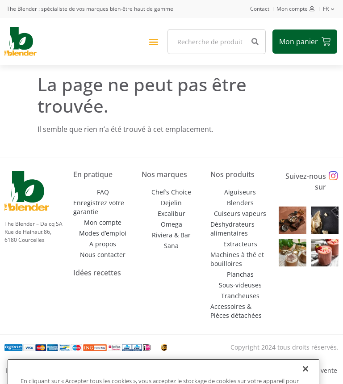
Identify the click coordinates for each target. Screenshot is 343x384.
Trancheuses (240, 295)
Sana (171, 245)
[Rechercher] (255, 41)
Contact (259, 9)
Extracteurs (240, 244)
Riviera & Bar (171, 235)
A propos (102, 244)
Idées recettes (97, 273)
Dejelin (171, 202)
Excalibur (171, 213)
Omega (171, 224)
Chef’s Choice (171, 192)
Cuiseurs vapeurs (240, 213)
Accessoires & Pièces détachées (236, 311)
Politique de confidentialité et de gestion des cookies (84, 370)
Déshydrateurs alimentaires (232, 228)
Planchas (240, 274)
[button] (153, 41)
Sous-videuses (240, 285)
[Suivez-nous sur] (333, 176)
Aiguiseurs (240, 192)
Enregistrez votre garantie (98, 207)
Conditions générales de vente (291, 370)
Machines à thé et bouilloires (237, 259)
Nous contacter (102, 254)
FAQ (103, 192)
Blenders (240, 202)
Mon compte (292, 9)
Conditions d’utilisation (204, 370)
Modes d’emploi (102, 233)
